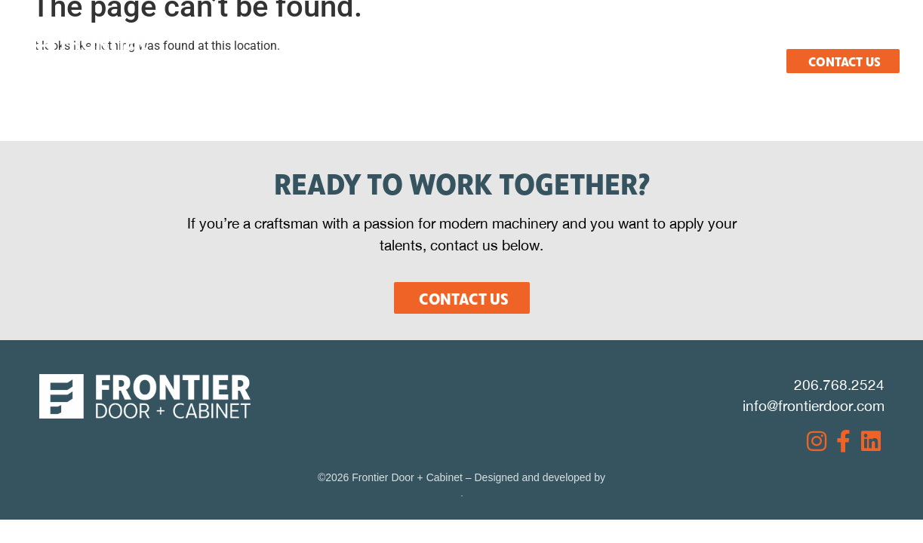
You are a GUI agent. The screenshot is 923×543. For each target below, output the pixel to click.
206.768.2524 (839, 384)
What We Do (322, 35)
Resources (546, 35)
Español (852, 35)
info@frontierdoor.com (814, 405)
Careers (756, 35)
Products (435, 35)
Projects (656, 35)
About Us (211, 35)
